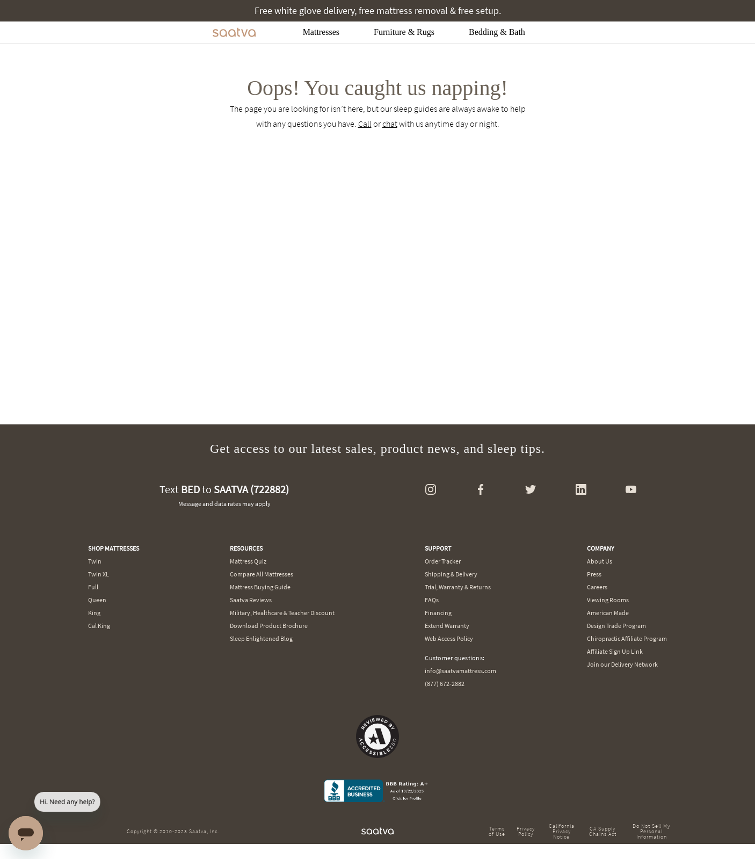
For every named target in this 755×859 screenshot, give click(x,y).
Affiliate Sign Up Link (615, 651)
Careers (597, 587)
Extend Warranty (447, 626)
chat (389, 123)
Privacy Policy (526, 831)
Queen (97, 600)
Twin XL (98, 574)
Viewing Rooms (608, 600)
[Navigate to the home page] (234, 32)
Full (93, 587)
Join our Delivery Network (622, 664)
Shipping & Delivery (451, 574)
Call (365, 123)
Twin (94, 561)
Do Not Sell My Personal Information (651, 832)
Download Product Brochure (269, 626)
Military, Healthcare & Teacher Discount (282, 613)
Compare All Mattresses (261, 574)
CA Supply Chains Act (602, 831)
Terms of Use (497, 831)
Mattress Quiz (248, 561)
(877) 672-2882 (444, 684)
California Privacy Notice (562, 832)
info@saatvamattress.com (460, 671)
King (94, 613)
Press (594, 574)
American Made (608, 613)
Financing (438, 613)
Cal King (99, 626)
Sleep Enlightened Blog (261, 638)
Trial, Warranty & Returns (458, 587)
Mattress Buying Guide (260, 587)
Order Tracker (443, 561)
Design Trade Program (616, 626)
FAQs (432, 600)
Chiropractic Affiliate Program (627, 638)
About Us (599, 561)
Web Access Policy (449, 638)
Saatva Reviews (251, 600)
